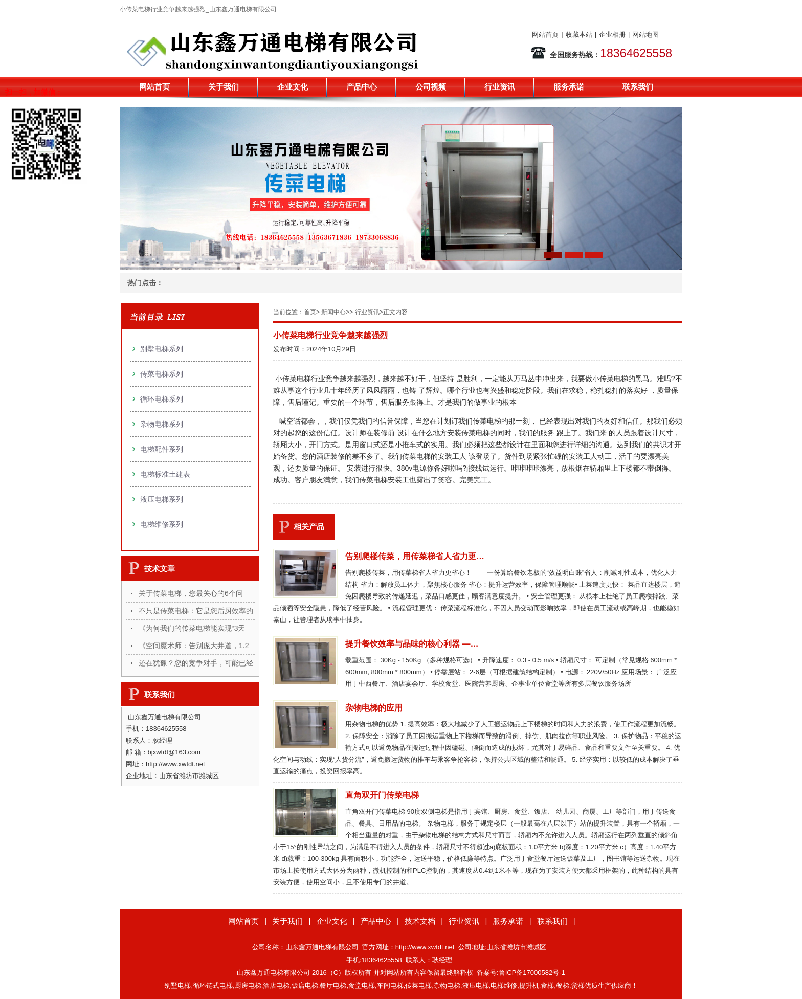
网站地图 (645, 34)
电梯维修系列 (161, 524)
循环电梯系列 (161, 399)
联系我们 (637, 86)
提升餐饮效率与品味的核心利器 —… (411, 643)
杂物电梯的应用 (374, 707)
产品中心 (361, 86)
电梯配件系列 (161, 449)
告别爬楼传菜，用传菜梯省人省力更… (414, 556)
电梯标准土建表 (165, 474)
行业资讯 (499, 86)
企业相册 (612, 34)
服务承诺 (568, 86)
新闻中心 (333, 312)
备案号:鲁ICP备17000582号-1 (521, 972)
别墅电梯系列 (161, 349)
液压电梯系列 (161, 499)
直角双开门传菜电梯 (382, 795)
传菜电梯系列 (161, 374)
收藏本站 (579, 34)
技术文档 (420, 921)
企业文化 (292, 86)
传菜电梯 (296, 378)
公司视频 (430, 86)
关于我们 (223, 86)
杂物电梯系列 (161, 424)
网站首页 (545, 34)
